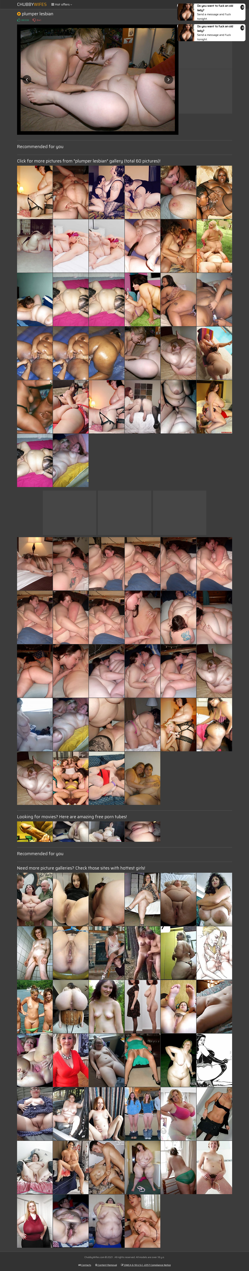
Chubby (32, 4)
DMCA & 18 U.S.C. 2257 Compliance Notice (146, 1265)
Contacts (84, 1265)
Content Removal (106, 1265)
